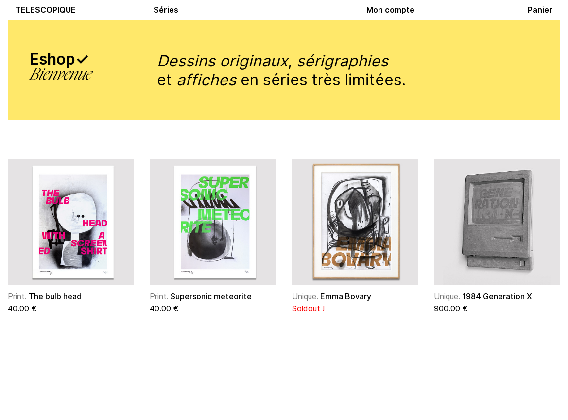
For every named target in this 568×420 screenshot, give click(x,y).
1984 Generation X (483, 296)
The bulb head (45, 296)
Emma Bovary (331, 296)
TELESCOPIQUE (46, 10)
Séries (166, 10)
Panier (540, 10)
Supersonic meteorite (201, 296)
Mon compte (390, 10)
